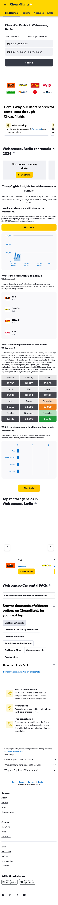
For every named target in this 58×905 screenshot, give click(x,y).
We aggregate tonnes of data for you (30, 765)
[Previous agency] (7, 548)
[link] (24, 175)
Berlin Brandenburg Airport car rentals (21, 672)
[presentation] (14, 153)
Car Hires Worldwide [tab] (14, 636)
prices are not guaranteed (13, 751)
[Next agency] (51, 548)
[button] (5, 4)
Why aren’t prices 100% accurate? (30, 770)
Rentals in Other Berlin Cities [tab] (18, 643)
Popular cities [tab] (11, 657)
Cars (13, 782)
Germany (31, 782)
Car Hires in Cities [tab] (13, 650)
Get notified (36, 129)
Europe (21, 782)
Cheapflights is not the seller (30, 759)
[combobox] (14, 36)
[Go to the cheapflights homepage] (21, 4)
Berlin (40, 782)
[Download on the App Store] (27, 882)
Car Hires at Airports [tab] (14, 623)
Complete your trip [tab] (35, 650)
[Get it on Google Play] (9, 882)
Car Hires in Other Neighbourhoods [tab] (21, 629)
